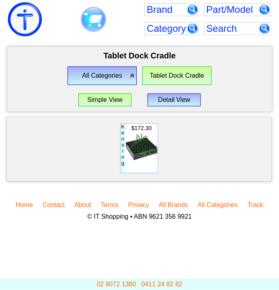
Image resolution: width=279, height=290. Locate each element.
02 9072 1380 (116, 284)
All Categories (218, 204)
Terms (110, 204)
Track (255, 204)
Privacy (138, 204)
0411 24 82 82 (161, 284)
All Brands (173, 204)
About (82, 204)
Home (24, 204)
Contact (54, 204)
